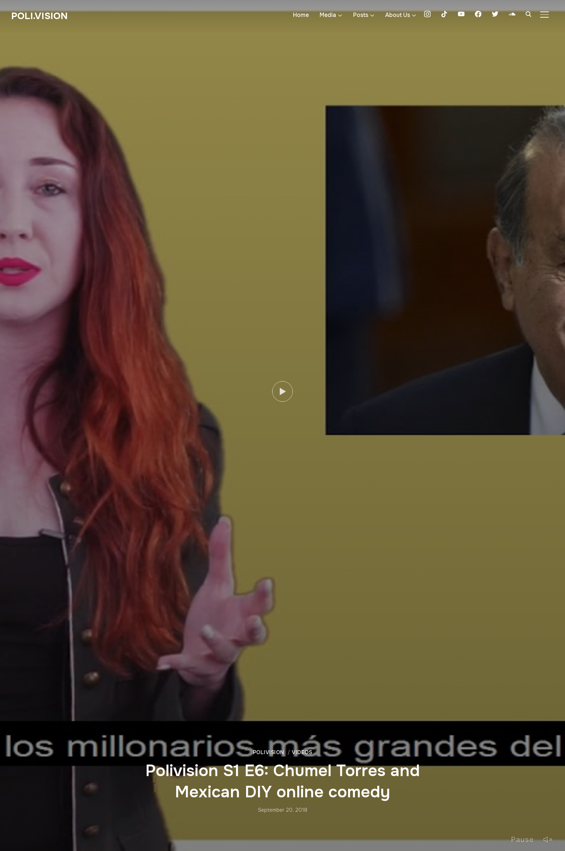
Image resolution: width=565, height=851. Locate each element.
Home (301, 15)
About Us (397, 15)
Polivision (268, 752)
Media (328, 15)
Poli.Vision (39, 16)
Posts (360, 15)
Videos (302, 752)
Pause (522, 839)
